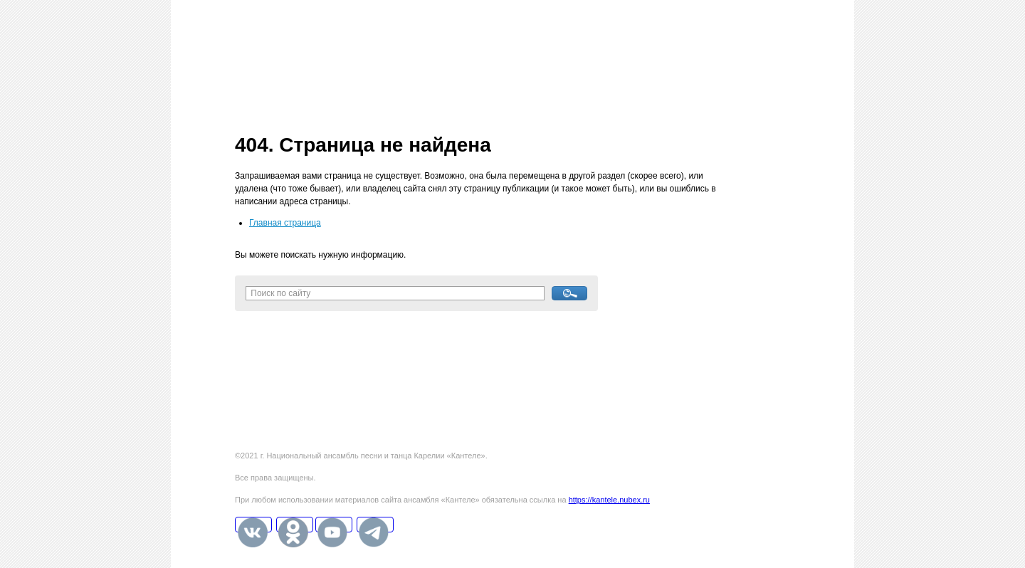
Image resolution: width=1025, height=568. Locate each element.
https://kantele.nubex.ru (609, 499)
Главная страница (285, 223)
